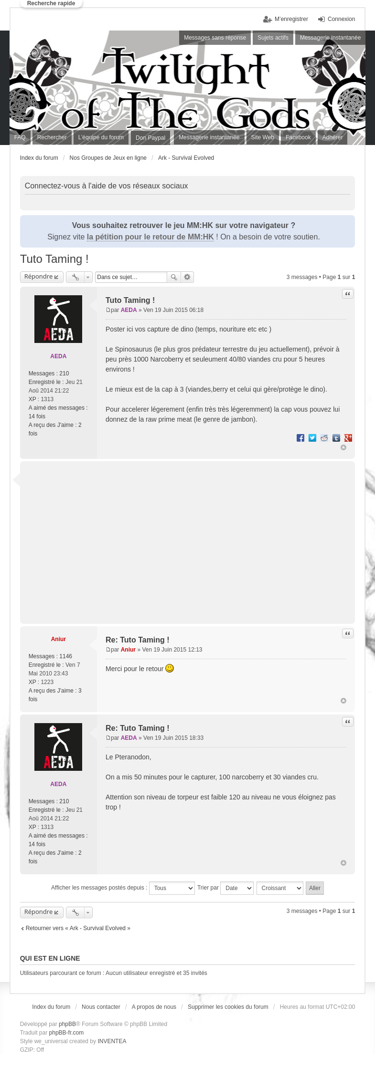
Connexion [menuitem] (341, 19)
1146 (65, 656)
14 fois (37, 416)
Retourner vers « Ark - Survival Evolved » (78, 928)
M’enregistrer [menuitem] (291, 19)
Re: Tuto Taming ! (138, 640)
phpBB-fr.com (66, 1032)
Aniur (58, 639)
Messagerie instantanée (209, 137)
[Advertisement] (198, 536)
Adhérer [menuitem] (332, 137)
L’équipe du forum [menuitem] (101, 137)
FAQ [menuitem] (20, 137)
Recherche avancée (187, 277)
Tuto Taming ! (54, 258)
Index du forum (39, 158)
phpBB (67, 1024)
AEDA (58, 356)
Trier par (225, 888)
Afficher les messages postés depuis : (123, 888)
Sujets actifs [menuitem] (273, 37)
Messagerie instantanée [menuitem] (330, 37)
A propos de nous (154, 1007)
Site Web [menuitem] (262, 137)
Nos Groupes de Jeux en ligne (108, 158)
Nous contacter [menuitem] (101, 1007)
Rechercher (174, 277)
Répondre (38, 276)
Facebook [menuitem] (298, 137)
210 (64, 373)
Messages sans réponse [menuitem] (215, 37)
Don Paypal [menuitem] (150, 138)
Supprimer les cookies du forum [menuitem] (228, 1007)
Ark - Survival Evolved (186, 158)
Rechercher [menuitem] (52, 137)
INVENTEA (111, 1041)
